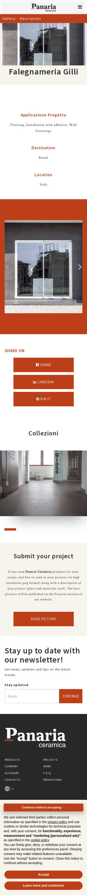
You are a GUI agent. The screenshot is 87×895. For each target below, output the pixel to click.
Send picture (43, 619)
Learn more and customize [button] (43, 885)
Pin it (43, 399)
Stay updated (17, 685)
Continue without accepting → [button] (43, 807)
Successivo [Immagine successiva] (80, 266)
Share (43, 365)
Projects (50, 759)
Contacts (12, 779)
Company (11, 766)
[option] (43, 266)
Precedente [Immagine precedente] (7, 266)
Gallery (8, 18)
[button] (80, 7)
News (47, 766)
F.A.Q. (47, 773)
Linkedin (43, 382)
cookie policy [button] (40, 840)
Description (30, 18)
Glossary (12, 773)
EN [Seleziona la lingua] (9, 789)
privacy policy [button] (57, 822)
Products (12, 759)
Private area (52, 779)
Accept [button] (43, 874)
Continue (71, 696)
